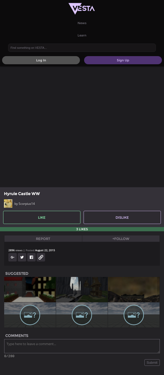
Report (43, 239)
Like (42, 217)
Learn (82, 35)
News (82, 23)
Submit (152, 363)
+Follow (120, 239)
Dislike (122, 217)
